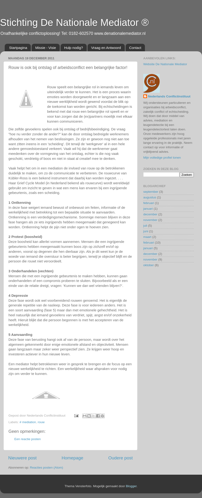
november (150, 220)
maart (147, 237)
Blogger (131, 486)
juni (145, 231)
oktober (148, 265)
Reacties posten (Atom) (46, 467)
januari (148, 208)
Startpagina (18, 48)
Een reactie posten (27, 439)
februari (148, 203)
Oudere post (120, 457)
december (150, 214)
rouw (41, 422)
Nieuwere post (22, 457)
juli (145, 225)
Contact (135, 48)
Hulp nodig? (73, 48)
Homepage (72, 457)
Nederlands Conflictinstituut (169, 96)
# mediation (27, 422)
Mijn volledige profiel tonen (162, 157)
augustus (149, 197)
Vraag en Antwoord (106, 48)
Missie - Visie (45, 48)
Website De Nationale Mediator (165, 64)
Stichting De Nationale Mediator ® (74, 22)
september (150, 191)
